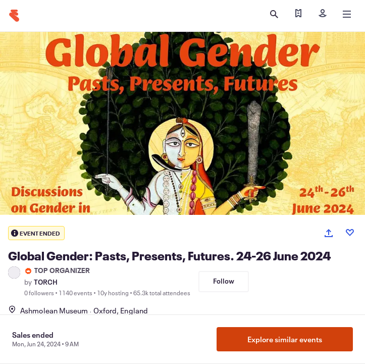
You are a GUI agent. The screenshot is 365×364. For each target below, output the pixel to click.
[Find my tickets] (298, 14)
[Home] (14, 16)
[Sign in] (322, 14)
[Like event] (350, 232)
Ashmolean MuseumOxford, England (78, 310)
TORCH (46, 282)
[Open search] (274, 14)
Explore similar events (284, 339)
